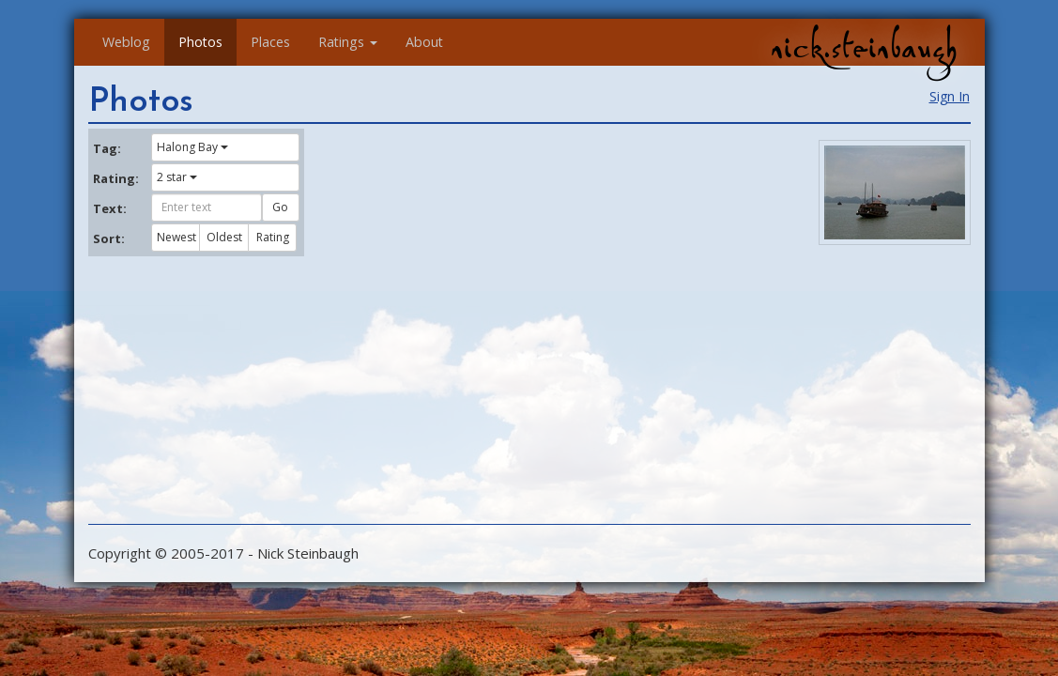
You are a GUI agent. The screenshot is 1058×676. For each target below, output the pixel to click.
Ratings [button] (347, 42)
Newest (176, 237)
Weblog (126, 42)
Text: (110, 208)
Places (270, 42)
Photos (200, 42)
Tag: (107, 148)
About (424, 42)
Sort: (109, 238)
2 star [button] (177, 177)
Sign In (949, 96)
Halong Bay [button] (192, 147)
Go (280, 207)
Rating (272, 237)
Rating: (115, 178)
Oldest (224, 237)
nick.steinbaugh (864, 47)
